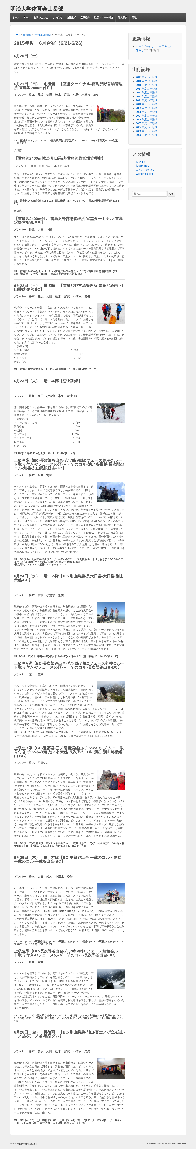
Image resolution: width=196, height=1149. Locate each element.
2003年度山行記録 (146, 131)
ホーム (15, 17)
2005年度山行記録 (146, 123)
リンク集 (57, 17)
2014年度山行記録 (146, 88)
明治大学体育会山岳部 (36, 9)
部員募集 (122, 17)
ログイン (141, 161)
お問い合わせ (41, 17)
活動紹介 (85, 17)
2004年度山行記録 (146, 127)
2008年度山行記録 (146, 111)
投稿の (143, 165)
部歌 (134, 17)
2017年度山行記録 (146, 77)
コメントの (145, 169)
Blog (26, 17)
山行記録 (71, 17)
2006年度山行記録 (146, 119)
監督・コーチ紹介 (103, 17)
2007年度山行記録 (146, 115)
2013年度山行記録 (146, 92)
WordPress (181, 1144)
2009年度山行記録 (146, 108)
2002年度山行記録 (146, 134)
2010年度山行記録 (146, 104)
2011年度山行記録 (146, 100)
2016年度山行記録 (146, 81)
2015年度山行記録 (42, 34)
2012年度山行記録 (146, 96)
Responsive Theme (156, 1144)
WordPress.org (144, 173)
